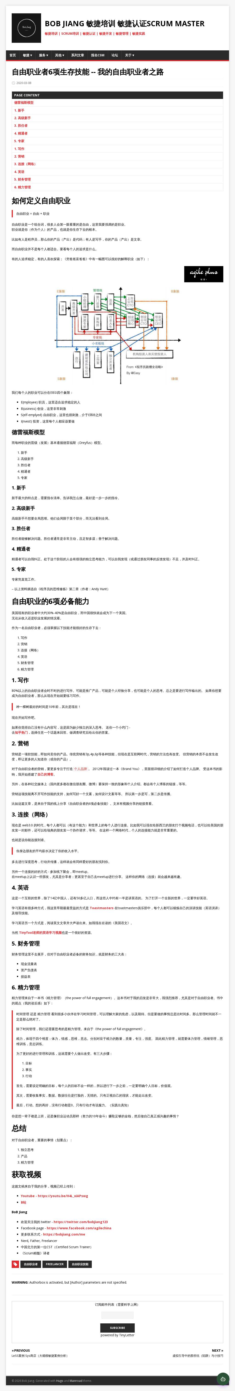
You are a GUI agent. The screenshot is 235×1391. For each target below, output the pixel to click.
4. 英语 (19, 172)
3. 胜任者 (21, 125)
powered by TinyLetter (117, 1335)
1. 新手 (19, 110)
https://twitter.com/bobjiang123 (81, 1222)
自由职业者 (31, 1264)
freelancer (55, 1264)
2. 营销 (19, 156)
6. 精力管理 (22, 187)
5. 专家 (19, 141)
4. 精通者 (21, 133)
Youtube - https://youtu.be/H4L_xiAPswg (54, 1196)
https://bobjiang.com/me (64, 1234)
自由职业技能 (80, 1264)
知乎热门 (21, 732)
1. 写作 (19, 149)
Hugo (59, 1381)
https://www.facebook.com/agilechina (79, 1228)
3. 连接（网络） (25, 164)
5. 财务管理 (22, 179)
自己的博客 (45, 774)
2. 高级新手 (22, 118)
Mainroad (76, 1381)
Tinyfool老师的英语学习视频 (40, 932)
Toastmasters (102, 908)
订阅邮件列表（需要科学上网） (117, 1304)
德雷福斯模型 (24, 102)
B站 (23, 1202)
